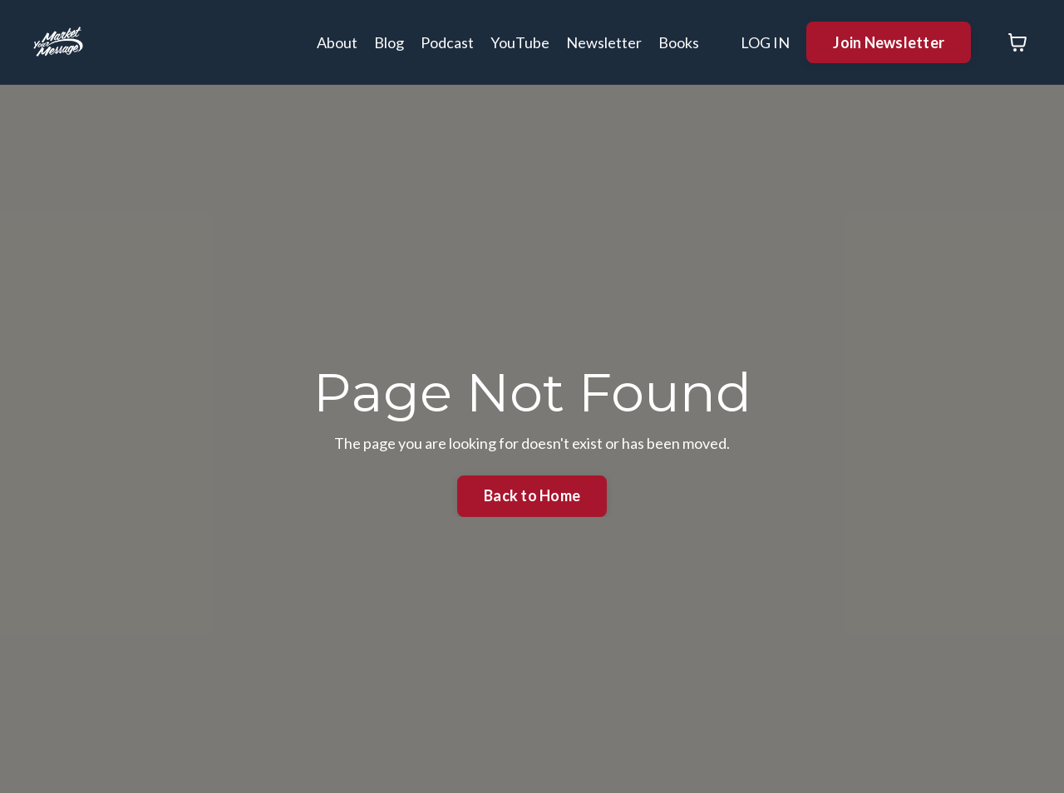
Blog (389, 42)
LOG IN (765, 42)
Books (678, 42)
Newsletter (604, 42)
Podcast (447, 42)
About (337, 42)
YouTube (519, 42)
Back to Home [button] (532, 495)
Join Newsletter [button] (888, 42)
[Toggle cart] (1017, 42)
